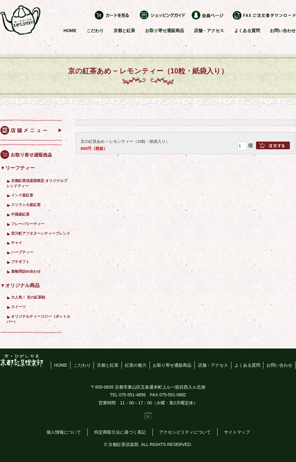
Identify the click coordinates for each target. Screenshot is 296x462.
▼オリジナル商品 (20, 285)
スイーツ (18, 307)
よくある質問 (247, 30)
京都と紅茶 (124, 30)
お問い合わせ (283, 30)
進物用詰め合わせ (26, 271)
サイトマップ (237, 432)
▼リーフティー (17, 168)
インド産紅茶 (22, 195)
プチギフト (20, 262)
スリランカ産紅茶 (26, 205)
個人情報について (63, 432)
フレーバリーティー (27, 224)
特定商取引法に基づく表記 (120, 432)
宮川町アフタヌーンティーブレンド (40, 233)
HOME (69, 30)
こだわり (95, 30)
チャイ (16, 243)
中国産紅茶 (20, 214)
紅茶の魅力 (135, 365)
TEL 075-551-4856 (128, 394)
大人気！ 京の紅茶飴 (28, 297)
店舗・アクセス (209, 30)
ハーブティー (22, 252)
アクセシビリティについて (185, 432)
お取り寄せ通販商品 (164, 30)
